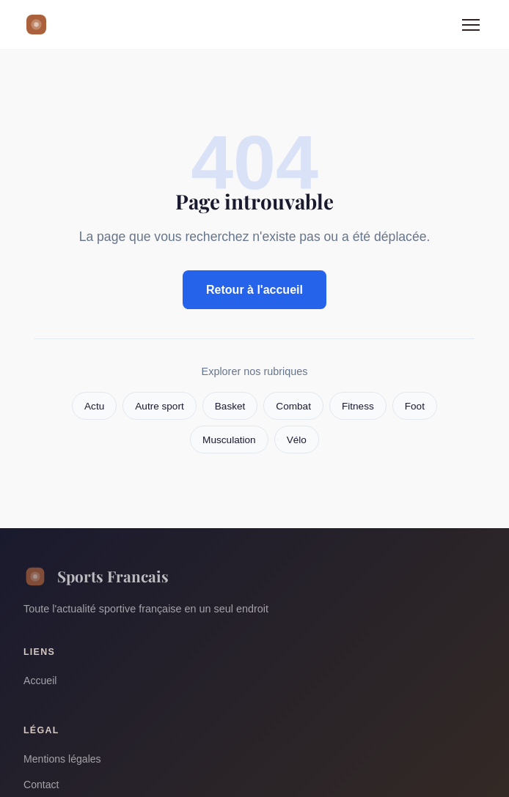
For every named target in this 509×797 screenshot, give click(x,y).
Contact (41, 784)
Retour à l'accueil (254, 289)
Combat (293, 406)
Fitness (358, 406)
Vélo (297, 439)
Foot (415, 406)
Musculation (229, 439)
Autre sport (159, 406)
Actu (94, 406)
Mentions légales (62, 759)
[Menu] (471, 25)
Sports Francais (96, 576)
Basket (230, 406)
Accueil (39, 680)
